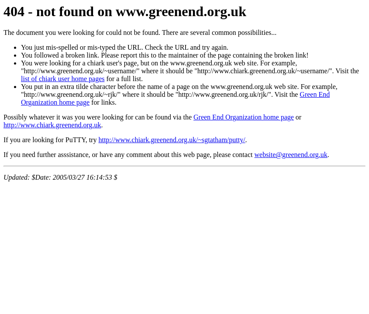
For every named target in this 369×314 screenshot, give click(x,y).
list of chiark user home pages (63, 78)
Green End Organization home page (243, 117)
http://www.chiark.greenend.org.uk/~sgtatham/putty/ (171, 139)
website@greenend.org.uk (290, 154)
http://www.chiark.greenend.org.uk (52, 125)
